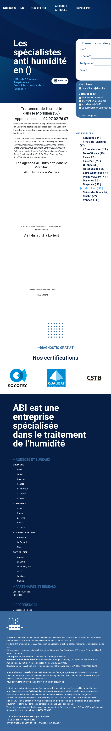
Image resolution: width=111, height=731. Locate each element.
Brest (19, 469)
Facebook (17, 595)
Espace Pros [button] (84, 8)
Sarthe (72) (90, 196)
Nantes (20, 581)
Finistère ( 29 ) (92, 161)
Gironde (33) (90, 165)
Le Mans (21, 576)
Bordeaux (21, 537)
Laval (19, 571)
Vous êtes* (85, 84)
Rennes (20, 484)
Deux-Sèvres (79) (94, 153)
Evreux (20, 513)
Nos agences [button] (39, 8)
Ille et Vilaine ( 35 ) (94, 168)
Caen (19, 508)
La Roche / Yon (24, 566)
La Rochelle (22, 542)
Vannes (20, 498)
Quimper (21, 479)
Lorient (20, 474)
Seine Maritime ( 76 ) (95, 192)
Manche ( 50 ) (91, 180)
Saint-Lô (21, 527)
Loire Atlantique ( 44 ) (96, 172)
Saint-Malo (22, 493)
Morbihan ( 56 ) (94, 188)
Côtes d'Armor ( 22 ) (95, 149)
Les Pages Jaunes (21, 592)
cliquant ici (59, 682)
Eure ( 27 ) (89, 157)
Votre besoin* (87, 93)
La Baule (21, 562)
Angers (20, 557)
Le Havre (21, 518)
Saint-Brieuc (22, 488)
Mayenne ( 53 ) (92, 184)
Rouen (20, 522)
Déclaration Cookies (22, 610)
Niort (19, 547)
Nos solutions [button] (13, 8)
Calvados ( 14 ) (92, 137)
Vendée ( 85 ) (91, 200)
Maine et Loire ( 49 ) (95, 176)
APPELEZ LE (61, 80)
